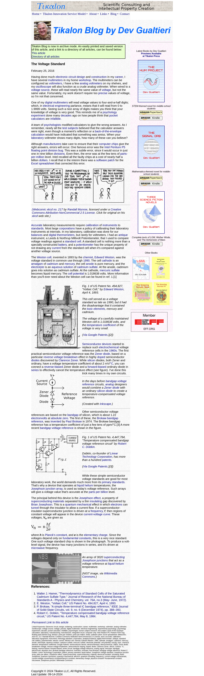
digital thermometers (62, 234)
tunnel (35, 507)
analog (109, 384)
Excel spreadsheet (43, 163)
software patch (105, 160)
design (81, 76)
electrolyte (37, 267)
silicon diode (105, 390)
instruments (110, 225)
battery (62, 244)
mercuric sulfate (110, 270)
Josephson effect (90, 498)
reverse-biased (53, 366)
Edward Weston (104, 257)
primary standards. (113, 482)
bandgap (72, 414)
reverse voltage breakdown (61, 357)
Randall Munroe (77, 209)
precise (102, 93)
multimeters (55, 80)
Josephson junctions (95, 560)
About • (94, 14)
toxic (90, 308)
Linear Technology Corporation (100, 455)
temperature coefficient (101, 325)
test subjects (70, 128)
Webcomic (39, 209)
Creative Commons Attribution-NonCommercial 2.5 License (76, 211)
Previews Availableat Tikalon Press (151, 54)
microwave (38, 547)
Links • (104, 14)
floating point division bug (47, 150)
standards (37, 228)
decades (66, 115)
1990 (86, 260)
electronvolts (39, 418)
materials (58, 501)
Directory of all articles (46, 56)
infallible (55, 118)
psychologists (52, 124)
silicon (91, 360)
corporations (67, 228)
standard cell (73, 241)
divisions (59, 153)
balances (36, 234)
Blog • (114, 14)
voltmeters (55, 83)
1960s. (113, 350)
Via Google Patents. (95, 466)
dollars (43, 160)
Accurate (36, 225)
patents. (107, 459)
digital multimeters (56, 102)
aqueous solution (62, 267)
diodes (35, 360)
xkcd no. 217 (55, 209)
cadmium (52, 263)
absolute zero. (60, 418)
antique (123, 234)
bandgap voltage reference (57, 427)
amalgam (37, 263)
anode (90, 263)
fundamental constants (77, 538)
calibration (92, 225)
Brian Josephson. (42, 504)
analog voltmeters (91, 83)
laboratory (37, 137)
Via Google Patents (95, 334)
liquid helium (85, 485)
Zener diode (102, 353)
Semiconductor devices (96, 344)
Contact (124, 14)
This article (38, 53)
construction (99, 76)
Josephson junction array (46, 488)
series (35, 370)
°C (111, 363)
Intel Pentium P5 (114, 147)
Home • (36, 14)
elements (99, 308)
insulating (96, 501)
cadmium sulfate (87, 267)
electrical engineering (56, 105)
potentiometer (85, 244)
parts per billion (98, 491)
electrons (116, 504)
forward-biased (97, 366)
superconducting (41, 501)
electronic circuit (66, 76)
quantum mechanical (78, 504)
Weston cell (44, 257)
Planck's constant (56, 534)
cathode (107, 260)
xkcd (35, 216)
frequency (97, 511)
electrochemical (109, 347)
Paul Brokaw (74, 421)
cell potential (76, 273)
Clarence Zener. (69, 360)
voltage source (40, 89)
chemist (88, 257)
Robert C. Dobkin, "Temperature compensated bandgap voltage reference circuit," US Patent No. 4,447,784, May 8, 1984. (83, 614)
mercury (70, 263)
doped (101, 357)
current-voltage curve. (97, 514)
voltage (106, 89)
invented (56, 421)
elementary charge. (96, 534)
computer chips (108, 143)
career (119, 76)
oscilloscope (43, 86)
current (56, 247)
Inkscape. (106, 403)
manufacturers (52, 143)
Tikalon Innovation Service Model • (65, 14)
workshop (85, 80)
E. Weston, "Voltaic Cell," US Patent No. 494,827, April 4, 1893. (76, 603)
